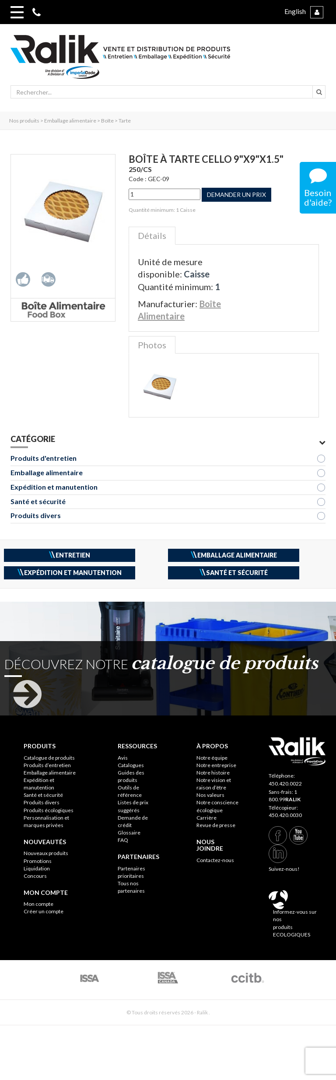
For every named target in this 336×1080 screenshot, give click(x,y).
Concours (35, 876)
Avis (123, 757)
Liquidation (37, 868)
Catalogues (131, 765)
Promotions (38, 861)
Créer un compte (43, 911)
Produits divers (35, 515)
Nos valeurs (210, 795)
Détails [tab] (152, 235)
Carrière (206, 817)
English (295, 11)
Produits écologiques (49, 810)
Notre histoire (213, 772)
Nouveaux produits (46, 853)
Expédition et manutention (54, 487)
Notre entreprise (216, 765)
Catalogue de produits (49, 757)
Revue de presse (215, 825)
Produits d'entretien (43, 458)
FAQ (123, 840)
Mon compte (38, 904)
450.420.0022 (285, 783)
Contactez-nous (215, 860)
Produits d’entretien (47, 765)
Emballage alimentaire (46, 472)
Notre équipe (212, 757)
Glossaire (129, 832)
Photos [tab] (152, 345)
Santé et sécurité (38, 501)
